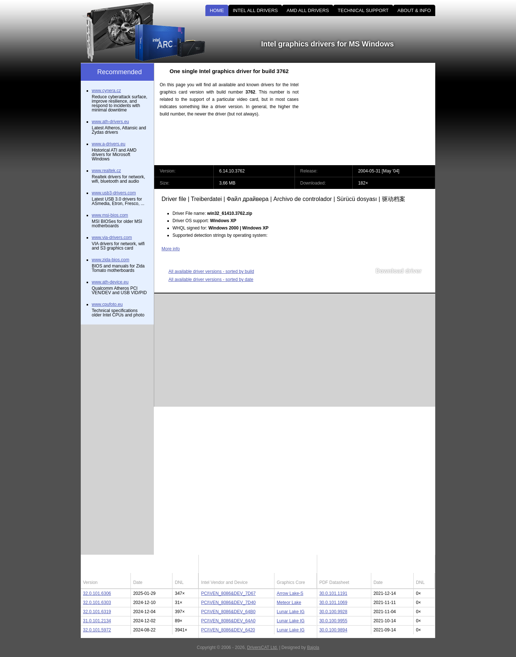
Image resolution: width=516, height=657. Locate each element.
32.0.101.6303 (97, 602)
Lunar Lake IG (290, 611)
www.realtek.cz (106, 170)
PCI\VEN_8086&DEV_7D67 (228, 593)
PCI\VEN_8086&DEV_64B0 (228, 611)
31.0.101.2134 (97, 620)
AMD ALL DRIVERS (308, 10)
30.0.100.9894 (333, 630)
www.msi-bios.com (110, 215)
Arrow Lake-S (290, 593)
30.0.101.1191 (333, 593)
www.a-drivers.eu (108, 144)
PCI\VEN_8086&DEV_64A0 (228, 620)
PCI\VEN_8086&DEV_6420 (228, 630)
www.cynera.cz (106, 90)
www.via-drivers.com (112, 237)
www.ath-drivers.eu (110, 121)
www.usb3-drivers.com (114, 193)
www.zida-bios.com (110, 260)
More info (171, 249)
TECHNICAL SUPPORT (363, 10)
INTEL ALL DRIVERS (255, 10)
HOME (217, 10)
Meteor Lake (289, 602)
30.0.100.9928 (333, 611)
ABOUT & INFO (414, 10)
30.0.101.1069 (333, 602)
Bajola (313, 647)
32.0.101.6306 (97, 593)
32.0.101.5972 (97, 630)
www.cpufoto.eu (107, 304)
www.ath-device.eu (110, 282)
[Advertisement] (373, 114)
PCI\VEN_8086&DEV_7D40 (228, 602)
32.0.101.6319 (97, 611)
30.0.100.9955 (333, 620)
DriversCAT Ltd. (262, 647)
